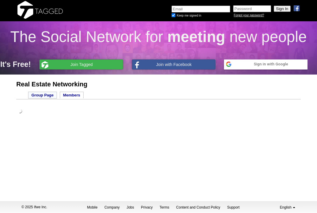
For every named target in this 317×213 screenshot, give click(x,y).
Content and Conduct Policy (198, 207)
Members (71, 95)
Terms (164, 207)
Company (111, 207)
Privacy (147, 207)
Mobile (92, 207)
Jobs (130, 207)
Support (233, 207)
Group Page (42, 95)
